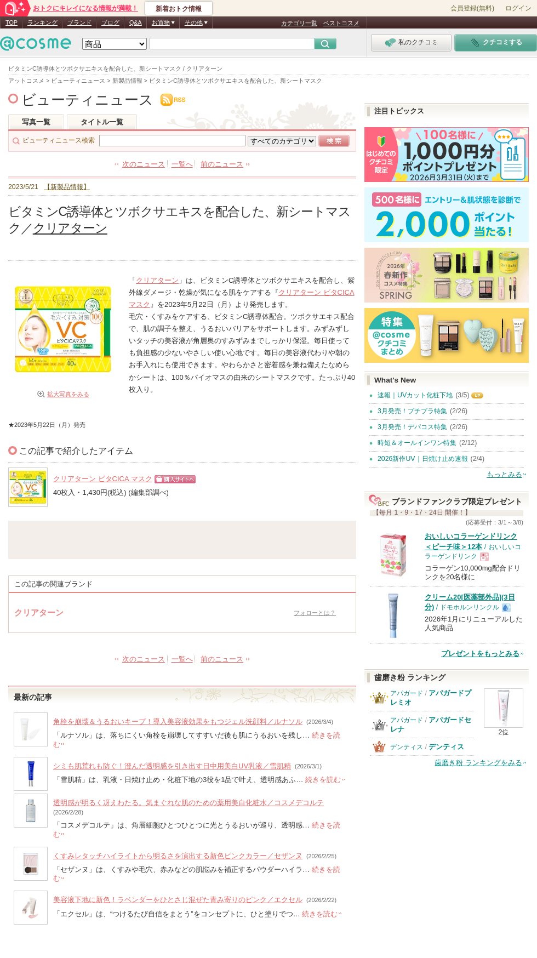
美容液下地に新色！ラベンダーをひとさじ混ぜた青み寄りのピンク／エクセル (177, 900)
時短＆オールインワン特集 (417, 443)
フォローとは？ (315, 612)
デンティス (406, 747)
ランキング (42, 22)
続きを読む (323, 779)
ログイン (518, 8)
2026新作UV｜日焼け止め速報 (423, 459)
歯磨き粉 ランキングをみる (478, 763)
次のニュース (143, 164)
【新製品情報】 (67, 186)
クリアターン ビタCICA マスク (102, 479)
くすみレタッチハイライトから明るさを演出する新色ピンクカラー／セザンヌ (177, 856)
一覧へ (182, 164)
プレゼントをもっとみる (480, 653)
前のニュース (222, 164)
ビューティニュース (87, 100)
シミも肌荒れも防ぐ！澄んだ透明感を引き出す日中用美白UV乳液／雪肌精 (172, 766)
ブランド (79, 22)
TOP (11, 22)
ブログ (110, 22)
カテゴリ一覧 (299, 23)
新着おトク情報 (179, 9)
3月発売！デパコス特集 (412, 427)
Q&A (135, 22)
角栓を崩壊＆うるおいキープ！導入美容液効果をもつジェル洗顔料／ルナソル (177, 721)
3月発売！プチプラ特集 (412, 411)
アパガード (406, 693)
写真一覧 (36, 122)
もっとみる (504, 474)
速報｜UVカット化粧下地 (415, 395)
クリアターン (70, 228)
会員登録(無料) (472, 8)
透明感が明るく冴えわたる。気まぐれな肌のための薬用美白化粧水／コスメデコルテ (188, 803)
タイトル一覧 (102, 122)
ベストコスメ (341, 23)
